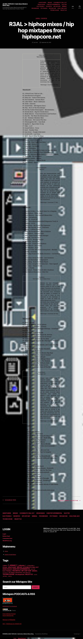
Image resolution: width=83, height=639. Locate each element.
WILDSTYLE (63, 10)
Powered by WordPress (44, 634)
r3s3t (36, 42)
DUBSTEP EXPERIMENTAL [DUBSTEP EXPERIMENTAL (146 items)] (21, 569)
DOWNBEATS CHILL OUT (60, 2)
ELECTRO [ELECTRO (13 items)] (33, 569)
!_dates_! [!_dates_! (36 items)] (5, 565)
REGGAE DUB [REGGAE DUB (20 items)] (18, 572)
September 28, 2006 (46, 42)
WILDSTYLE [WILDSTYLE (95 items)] (29, 574)
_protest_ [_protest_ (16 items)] (5, 576)
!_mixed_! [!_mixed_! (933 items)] (12, 565)
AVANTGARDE (42, 2)
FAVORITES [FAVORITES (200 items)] (16, 571)
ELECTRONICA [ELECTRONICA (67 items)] (7, 571)
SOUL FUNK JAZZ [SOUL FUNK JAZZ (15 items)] (26, 572)
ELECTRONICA (40, 6)
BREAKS (50, 2)
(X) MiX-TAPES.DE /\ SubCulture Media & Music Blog (14, 4)
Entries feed (7, 536)
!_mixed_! (37, 18)
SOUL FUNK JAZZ (62, 8)
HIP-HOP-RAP (57, 6)
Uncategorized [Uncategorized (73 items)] (19, 574)
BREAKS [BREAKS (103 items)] (19, 567)
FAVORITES (49, 6)
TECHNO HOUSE (54, 10)
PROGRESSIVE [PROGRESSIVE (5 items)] (5, 572)
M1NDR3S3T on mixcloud (11, 602)
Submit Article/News (11, 554)
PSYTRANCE (44, 8)
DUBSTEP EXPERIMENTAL (53, 4)
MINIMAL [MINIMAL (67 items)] (34, 571)
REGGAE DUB (52, 8)
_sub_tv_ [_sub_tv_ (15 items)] (10, 576)
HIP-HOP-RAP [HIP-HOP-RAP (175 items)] (26, 571)
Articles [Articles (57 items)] (5, 567)
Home (6, 551)
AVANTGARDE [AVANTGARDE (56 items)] (12, 567)
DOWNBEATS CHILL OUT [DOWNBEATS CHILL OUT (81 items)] (31, 567)
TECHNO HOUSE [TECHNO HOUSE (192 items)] (8, 574)
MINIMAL (64, 6)
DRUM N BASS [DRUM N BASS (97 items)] (7, 569)
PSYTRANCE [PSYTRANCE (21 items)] (12, 572)
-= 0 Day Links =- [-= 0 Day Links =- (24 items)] (30, 565)
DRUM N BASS (41, 4)
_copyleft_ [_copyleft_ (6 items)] (35, 574)
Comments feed (8, 538)
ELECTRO (64, 4)
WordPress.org (8, 541)
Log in (5, 534)
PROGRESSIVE (35, 8)
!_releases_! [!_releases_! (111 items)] (22, 565)
